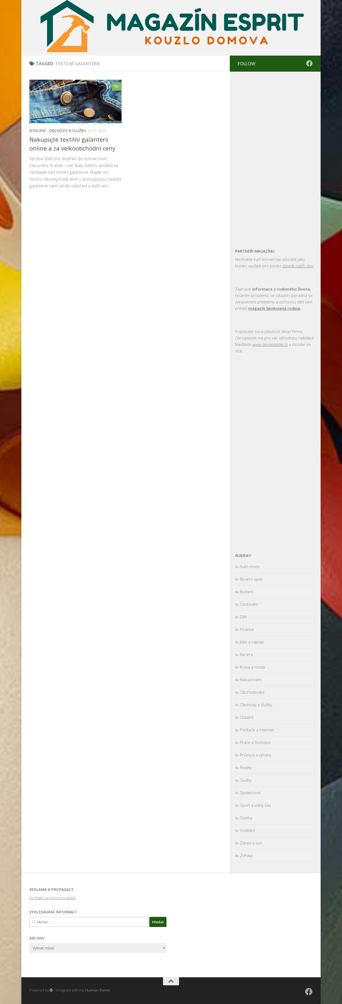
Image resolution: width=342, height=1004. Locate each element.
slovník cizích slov (297, 265)
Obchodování (252, 692)
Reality (246, 767)
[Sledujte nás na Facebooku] (309, 63)
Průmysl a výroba (255, 755)
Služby (246, 780)
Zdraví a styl (251, 842)
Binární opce (251, 579)
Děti (243, 616)
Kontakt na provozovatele (52, 897)
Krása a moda (252, 667)
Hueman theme (97, 990)
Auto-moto (249, 566)
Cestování (249, 604)
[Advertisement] (275, 157)
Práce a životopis (255, 742)
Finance (247, 629)
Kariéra (246, 654)
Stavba (246, 817)
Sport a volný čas (255, 805)
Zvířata (246, 855)
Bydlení (37, 130)
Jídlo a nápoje (252, 641)
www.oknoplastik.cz (270, 344)
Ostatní (246, 717)
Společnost (250, 792)
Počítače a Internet (257, 729)
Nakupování (250, 679)
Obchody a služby (67, 130)
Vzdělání (247, 830)
